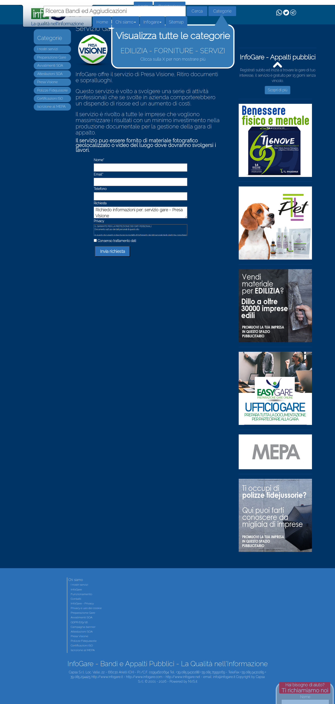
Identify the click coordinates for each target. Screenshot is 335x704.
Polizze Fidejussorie (52, 90)
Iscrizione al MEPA (51, 106)
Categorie (222, 11)
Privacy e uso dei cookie (86, 608)
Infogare (152, 22)
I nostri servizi (47, 49)
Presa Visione (47, 82)
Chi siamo (125, 22)
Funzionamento (81, 594)
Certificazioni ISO (50, 98)
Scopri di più (277, 90)
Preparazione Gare (51, 57)
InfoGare (76, 589)
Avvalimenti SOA (50, 65)
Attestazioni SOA (50, 74)
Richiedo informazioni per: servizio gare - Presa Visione (140, 212)
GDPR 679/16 (79, 622)
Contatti (76, 598)
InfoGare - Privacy (82, 603)
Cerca (197, 11)
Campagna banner (83, 627)
